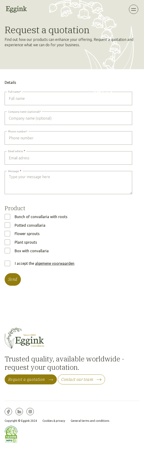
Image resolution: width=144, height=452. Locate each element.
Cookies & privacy (53, 420)
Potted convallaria (30, 225)
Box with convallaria (32, 251)
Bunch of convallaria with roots (41, 217)
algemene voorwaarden (54, 263)
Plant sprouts (26, 242)
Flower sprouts (27, 234)
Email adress (16, 151)
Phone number (17, 131)
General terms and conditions (90, 420)
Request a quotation (26, 379)
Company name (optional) (24, 111)
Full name (14, 91)
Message (14, 171)
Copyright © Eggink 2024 (21, 420)
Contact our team (77, 379)
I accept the (44, 263)
